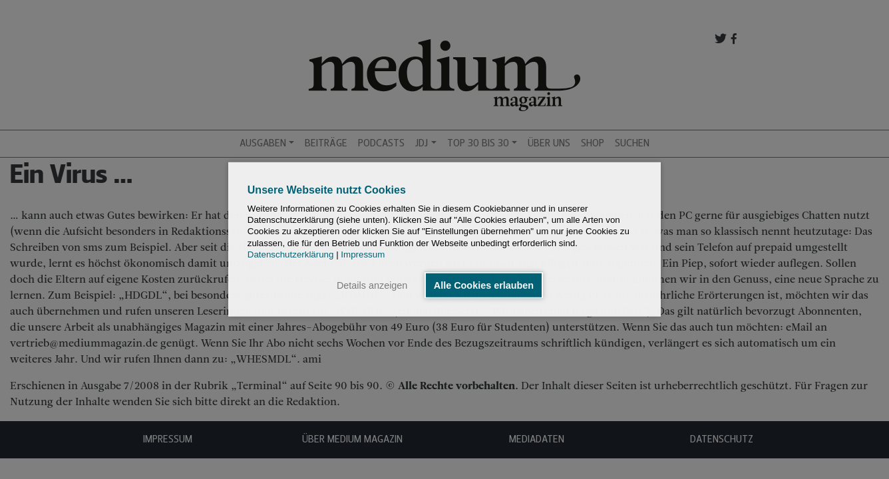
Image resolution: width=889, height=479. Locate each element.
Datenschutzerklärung (291, 254)
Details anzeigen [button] (372, 285)
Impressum (363, 254)
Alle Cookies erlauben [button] (484, 285)
